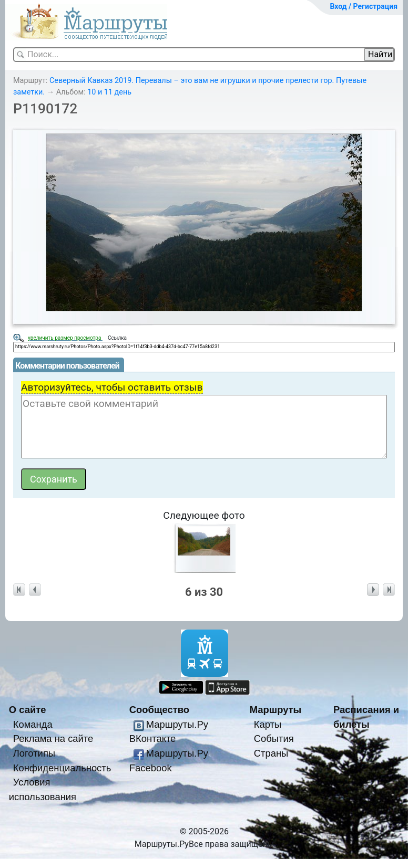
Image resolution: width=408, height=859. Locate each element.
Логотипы (34, 753)
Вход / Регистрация (363, 6)
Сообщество (159, 709)
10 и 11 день (109, 92)
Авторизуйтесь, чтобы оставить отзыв (112, 387)
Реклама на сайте (53, 738)
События (274, 738)
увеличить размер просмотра (65, 338)
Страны (271, 753)
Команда (33, 724)
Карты (267, 724)
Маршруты (276, 709)
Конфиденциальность (62, 767)
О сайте (27, 709)
